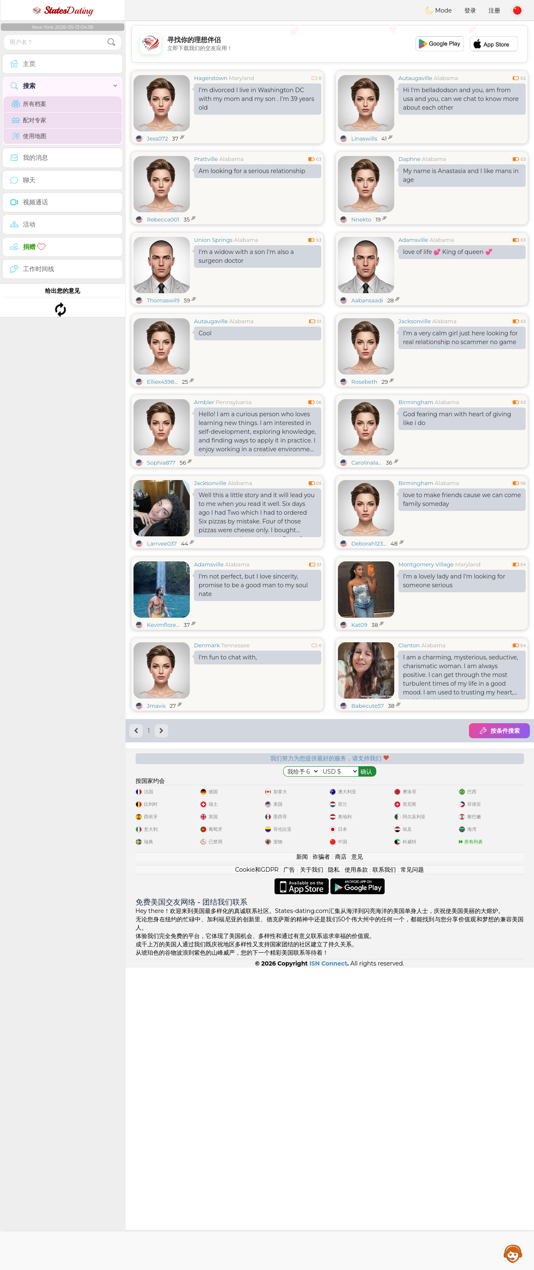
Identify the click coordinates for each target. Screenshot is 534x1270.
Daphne (409, 159)
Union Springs (213, 239)
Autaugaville (415, 78)
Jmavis (156, 834)
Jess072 (157, 138)
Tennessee (235, 773)
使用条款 (356, 1172)
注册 (494, 10)
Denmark (207, 773)
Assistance (513, 1253)
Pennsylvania (234, 466)
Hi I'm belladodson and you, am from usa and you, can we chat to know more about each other (461, 98)
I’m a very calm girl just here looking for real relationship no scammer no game (460, 402)
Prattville (206, 159)
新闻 (302, 1159)
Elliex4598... (162, 446)
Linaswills (364, 138)
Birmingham (415, 466)
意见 (357, 1159)
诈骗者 (321, 1159)
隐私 (334, 1172)
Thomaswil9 (163, 300)
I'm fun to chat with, (228, 786)
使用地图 (29, 136)
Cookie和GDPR (257, 1172)
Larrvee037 (162, 607)
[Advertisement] (329, 44)
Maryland (241, 78)
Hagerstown (210, 78)
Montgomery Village (425, 692)
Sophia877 (161, 526)
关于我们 (311, 1172)
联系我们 (384, 1172)
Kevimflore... (163, 753)
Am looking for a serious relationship (252, 171)
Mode (438, 10)
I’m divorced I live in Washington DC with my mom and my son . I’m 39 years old (256, 98)
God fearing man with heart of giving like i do (457, 483)
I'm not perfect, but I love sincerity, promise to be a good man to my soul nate (253, 713)
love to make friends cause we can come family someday (462, 564)
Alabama (446, 78)
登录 (470, 10)
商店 (341, 1159)
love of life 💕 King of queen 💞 (447, 252)
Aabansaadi (367, 300)
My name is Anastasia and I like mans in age (461, 175)
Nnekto (361, 219)
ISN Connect (329, 1266)
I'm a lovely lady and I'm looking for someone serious (454, 709)
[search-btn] (111, 42)
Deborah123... (368, 607)
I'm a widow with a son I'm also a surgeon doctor (246, 256)
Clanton (409, 773)
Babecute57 (367, 834)
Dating (63, 10)
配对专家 (29, 120)
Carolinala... (366, 526)
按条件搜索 (499, 859)
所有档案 (29, 104)
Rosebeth (364, 446)
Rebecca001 (163, 219)
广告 (289, 1172)
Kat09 (359, 753)
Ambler (204, 466)
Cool (205, 397)
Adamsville (413, 239)
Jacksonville (414, 385)
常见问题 (412, 1172)
